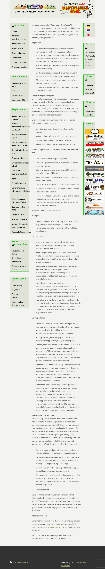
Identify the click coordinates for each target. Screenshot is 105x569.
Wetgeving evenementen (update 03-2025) (21, 126)
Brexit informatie (19, 183)
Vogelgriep (16, 289)
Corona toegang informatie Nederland (21, 189)
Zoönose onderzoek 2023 (20, 208)
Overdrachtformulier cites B (20, 164)
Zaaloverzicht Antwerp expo (18, 303)
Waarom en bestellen (90, 113)
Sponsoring (16, 57)
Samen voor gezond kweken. (20, 117)
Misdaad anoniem (19, 219)
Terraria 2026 (17, 95)
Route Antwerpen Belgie (19, 267)
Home (14, 31)
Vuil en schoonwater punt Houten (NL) (20, 225)
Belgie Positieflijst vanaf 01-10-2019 (19, 144)
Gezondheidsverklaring (21, 232)
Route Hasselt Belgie (18, 252)
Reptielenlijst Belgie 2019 (20, 151)
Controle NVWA (19, 214)
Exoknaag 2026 (18, 100)
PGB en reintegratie (90, 91)
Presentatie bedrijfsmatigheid (19, 172)
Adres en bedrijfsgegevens (19, 37)
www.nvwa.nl (54, 527)
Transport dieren (19, 158)
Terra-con (16, 90)
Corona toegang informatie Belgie (19, 200)
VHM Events (22, 562)
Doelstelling (17, 285)
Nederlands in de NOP (19, 85)
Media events (17, 48)
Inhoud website (18, 43)
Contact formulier (19, 62)
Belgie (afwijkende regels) (19, 136)
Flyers (14, 178)
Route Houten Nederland (18, 259)
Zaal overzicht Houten (18, 295)
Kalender (89, 85)
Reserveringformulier (21, 53)
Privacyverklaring (19, 67)
